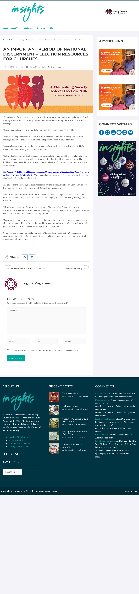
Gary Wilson (100, 430)
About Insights (130, 494)
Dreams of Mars (70, 395)
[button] (16, 28)
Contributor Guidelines (19, 445)
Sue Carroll (100, 424)
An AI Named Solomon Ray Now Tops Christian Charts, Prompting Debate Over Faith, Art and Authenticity (115, 446)
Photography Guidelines (20, 449)
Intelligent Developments (46, 494)
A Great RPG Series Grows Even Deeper (75, 422)
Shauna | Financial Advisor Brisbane (111, 452)
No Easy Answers (70, 408)
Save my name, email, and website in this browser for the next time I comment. (44, 352)
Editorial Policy (16, 442)
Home (5, 40)
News (13, 40)
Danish (98, 408)
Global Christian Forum (126, 421)
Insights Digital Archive (19, 439)
